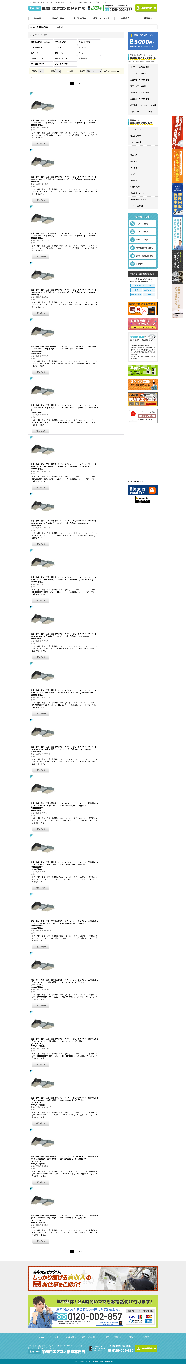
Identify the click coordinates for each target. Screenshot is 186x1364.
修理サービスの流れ (102, 18)
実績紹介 (125, 18)
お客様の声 (131, 1337)
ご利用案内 (147, 18)
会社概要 (105, 1337)
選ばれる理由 (79, 18)
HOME (37, 18)
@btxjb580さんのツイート (138, 481)
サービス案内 (58, 18)
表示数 (34, 71)
